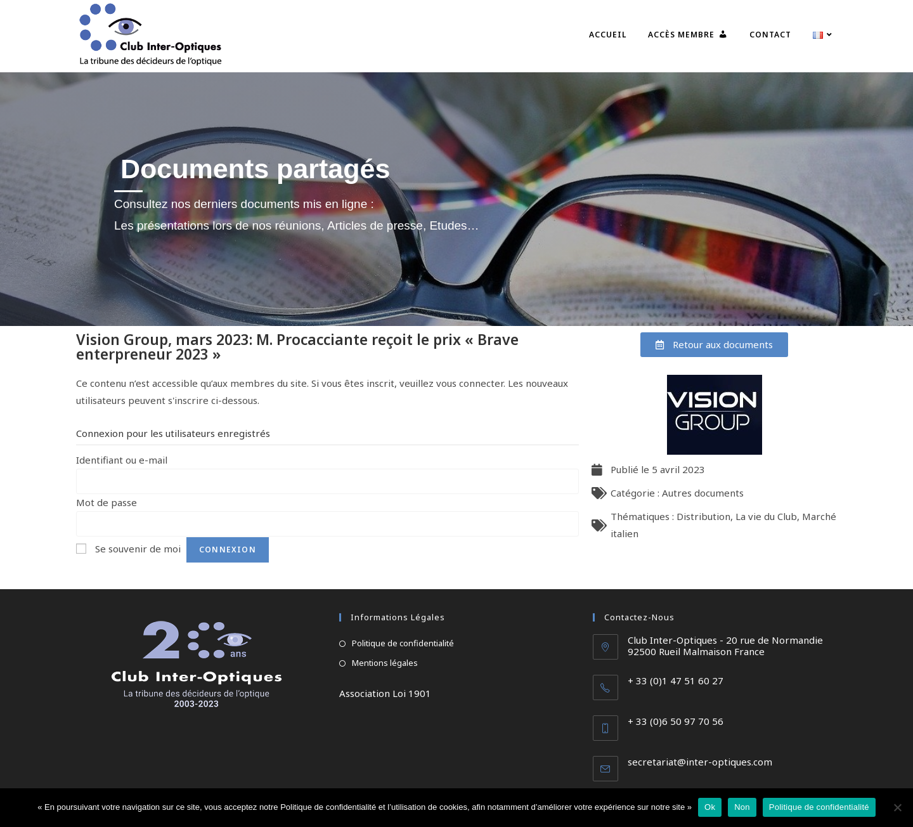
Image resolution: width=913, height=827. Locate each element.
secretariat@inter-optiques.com (700, 761)
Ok (709, 807)
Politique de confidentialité (403, 643)
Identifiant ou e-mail (121, 459)
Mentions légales (385, 662)
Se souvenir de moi (138, 548)
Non (742, 807)
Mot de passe (106, 502)
